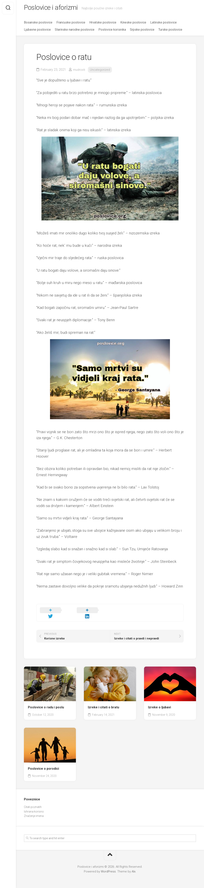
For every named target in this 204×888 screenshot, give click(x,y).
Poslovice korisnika (112, 31)
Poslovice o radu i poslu (46, 704)
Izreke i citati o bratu (103, 704)
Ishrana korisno (34, 807)
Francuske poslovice (70, 23)
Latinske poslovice (163, 23)
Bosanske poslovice (38, 23)
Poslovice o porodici (43, 765)
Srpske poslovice (142, 31)
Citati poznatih (33, 803)
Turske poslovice (170, 31)
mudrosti (79, 71)
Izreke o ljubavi (159, 704)
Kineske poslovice (133, 23)
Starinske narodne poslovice (74, 31)
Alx (133, 867)
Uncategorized (100, 71)
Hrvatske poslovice (102, 23)
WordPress (108, 867)
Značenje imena (34, 812)
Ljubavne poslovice (37, 31)
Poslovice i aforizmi (54, 8)
